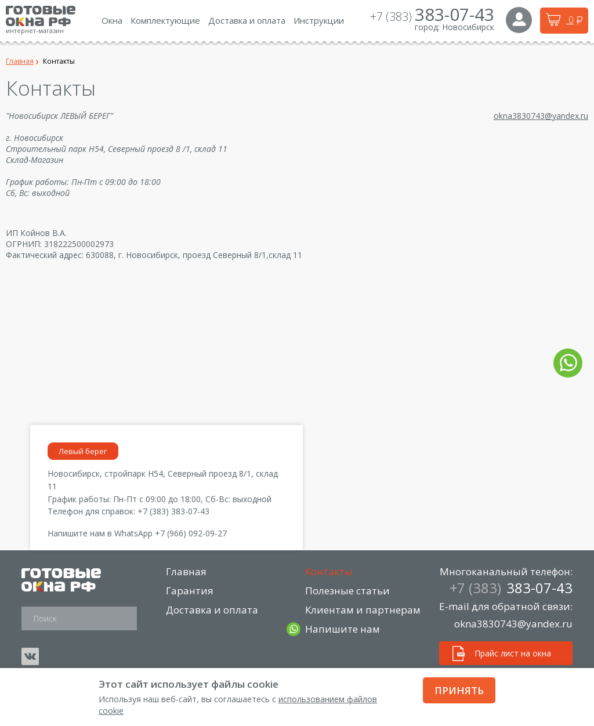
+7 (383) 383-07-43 (173, 511)
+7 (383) (432, 16)
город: (427, 26)
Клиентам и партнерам (363, 609)
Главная (186, 571)
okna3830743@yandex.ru (541, 115)
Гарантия (190, 590)
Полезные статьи (348, 590)
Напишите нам (343, 629)
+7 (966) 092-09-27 (191, 533)
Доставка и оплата (212, 609)
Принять (459, 690)
